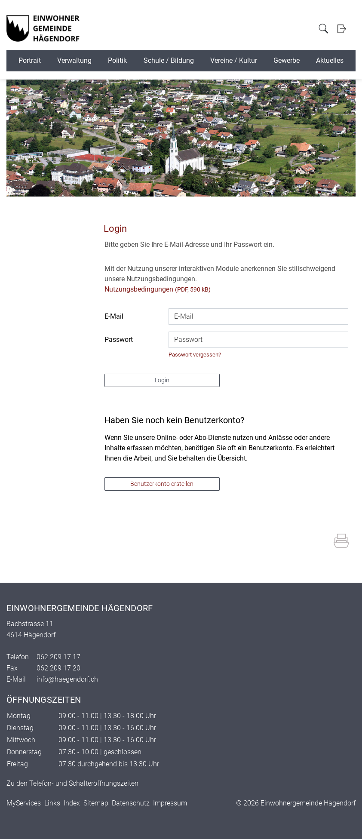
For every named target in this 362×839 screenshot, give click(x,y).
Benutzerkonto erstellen (161, 483)
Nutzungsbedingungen (138, 289)
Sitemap (95, 803)
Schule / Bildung (169, 60)
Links (52, 803)
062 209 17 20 (58, 668)
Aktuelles (330, 60)
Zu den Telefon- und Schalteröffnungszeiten (72, 783)
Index (72, 803)
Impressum (170, 803)
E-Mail (113, 316)
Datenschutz (131, 803)
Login (341, 29)
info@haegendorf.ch (67, 679)
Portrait (29, 60)
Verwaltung (74, 60)
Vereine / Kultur (233, 60)
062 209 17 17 (58, 657)
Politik (117, 60)
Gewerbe (286, 60)
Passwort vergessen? (195, 354)
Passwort (118, 339)
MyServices (23, 803)
